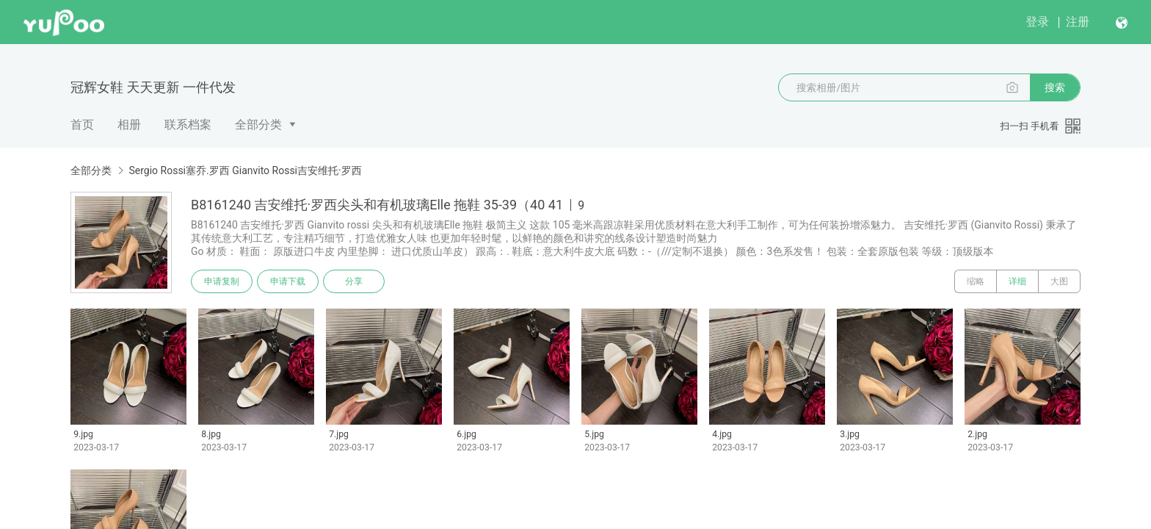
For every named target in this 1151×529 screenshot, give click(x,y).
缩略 (975, 281)
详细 (1017, 281)
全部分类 (258, 125)
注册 (1077, 22)
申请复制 (221, 281)
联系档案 (187, 125)
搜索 (1055, 87)
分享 (354, 281)
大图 (1059, 281)
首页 (82, 125)
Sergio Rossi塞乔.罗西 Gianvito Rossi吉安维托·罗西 (244, 170)
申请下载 (287, 281)
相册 (129, 125)
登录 (1037, 22)
